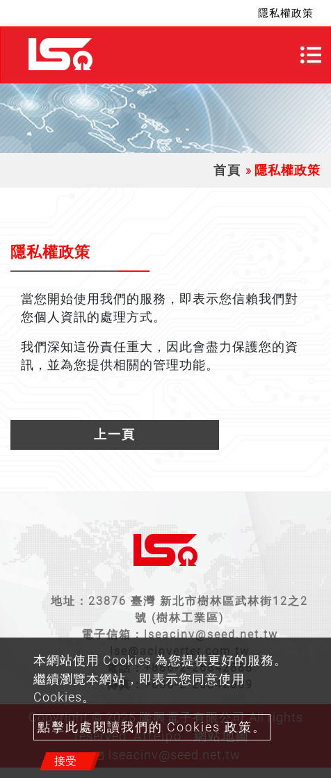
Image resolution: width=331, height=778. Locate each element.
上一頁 (115, 434)
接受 (65, 761)
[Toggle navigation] (310, 55)
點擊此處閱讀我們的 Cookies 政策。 (152, 727)
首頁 (227, 170)
